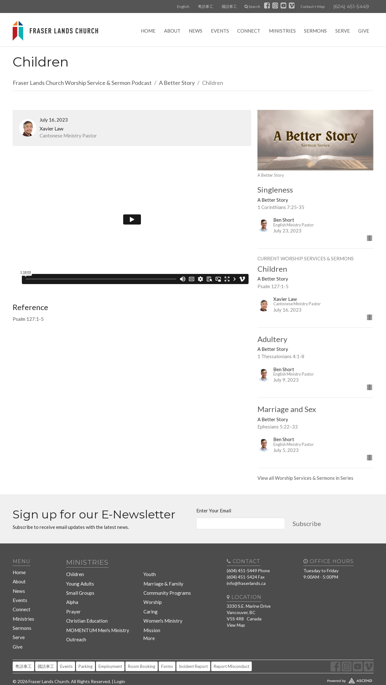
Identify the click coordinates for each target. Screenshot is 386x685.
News (195, 31)
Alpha (72, 594)
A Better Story (177, 82)
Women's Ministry (161, 609)
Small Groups (79, 586)
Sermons (315, 31)
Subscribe (307, 523)
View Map (236, 625)
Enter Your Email (213, 510)
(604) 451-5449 (351, 6)
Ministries (282, 31)
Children (74, 571)
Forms (167, 651)
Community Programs (164, 586)
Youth (149, 571)
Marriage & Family (160, 578)
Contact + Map (313, 6)
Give (363, 31)
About (172, 31)
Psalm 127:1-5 (28, 319)
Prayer (72, 601)
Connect (248, 31)
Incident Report (193, 651)
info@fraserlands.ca (246, 583)
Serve (342, 31)
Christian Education (85, 609)
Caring (149, 601)
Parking (85, 651)
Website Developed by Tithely (331, 664)
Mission (151, 616)
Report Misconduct (231, 651)
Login (119, 666)
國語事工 (229, 6)
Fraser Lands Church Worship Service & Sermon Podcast (82, 82)
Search (252, 6)
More (149, 624)
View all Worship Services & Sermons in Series (305, 478)
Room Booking (141, 651)
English (183, 6)
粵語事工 (205, 6)
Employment (110, 651)
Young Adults (79, 578)
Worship (151, 594)
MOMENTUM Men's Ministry (94, 616)
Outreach (76, 624)
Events (220, 31)
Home (148, 31)
